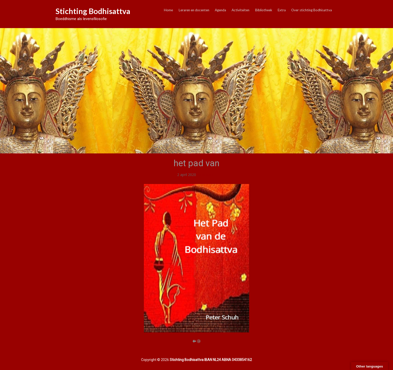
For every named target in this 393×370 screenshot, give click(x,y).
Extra (282, 10)
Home (168, 10)
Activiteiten (240, 10)
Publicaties (205, 174)
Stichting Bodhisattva (93, 11)
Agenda (220, 10)
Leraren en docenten (194, 10)
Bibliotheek (263, 10)
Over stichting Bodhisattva (311, 10)
